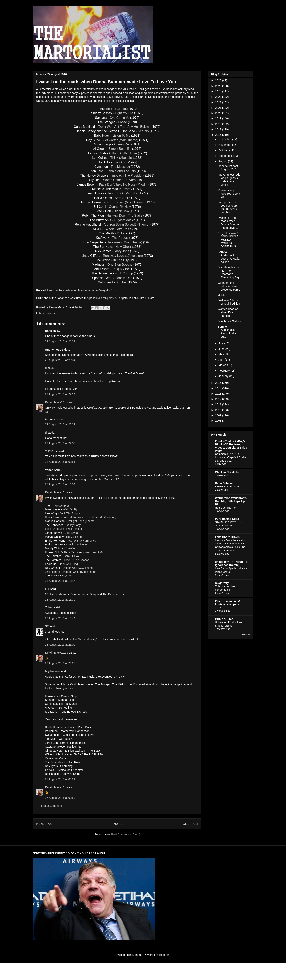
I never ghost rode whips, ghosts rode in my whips (229, 179)
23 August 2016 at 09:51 (60, 461)
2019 (218, 118)
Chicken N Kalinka (227, 472)
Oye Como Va (119, 117)
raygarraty (222, 583)
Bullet (121, 233)
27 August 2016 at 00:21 (60, 779)
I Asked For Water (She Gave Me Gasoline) (89, 517)
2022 (218, 102)
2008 (218, 420)
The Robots (120, 237)
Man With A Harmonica (82, 540)
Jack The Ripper (70, 513)
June (221, 349)
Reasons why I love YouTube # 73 (229, 194)
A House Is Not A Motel (67, 528)
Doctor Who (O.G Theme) (78, 567)
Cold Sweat (71, 532)
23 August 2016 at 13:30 (60, 599)
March (222, 365)
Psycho (66, 575)
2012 (218, 399)
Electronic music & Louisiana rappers (227, 603)
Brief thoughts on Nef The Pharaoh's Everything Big (228, 272)
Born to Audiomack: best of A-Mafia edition (228, 257)
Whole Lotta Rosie (118, 229)
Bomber (121, 282)
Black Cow (121, 211)
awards (50, 313)
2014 (218, 388)
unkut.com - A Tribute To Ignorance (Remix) (231, 563)
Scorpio (143, 131)
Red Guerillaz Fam (226, 507)
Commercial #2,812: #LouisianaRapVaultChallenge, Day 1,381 (231, 457)
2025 (218, 86)
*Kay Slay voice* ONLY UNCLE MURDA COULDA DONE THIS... (228, 240)
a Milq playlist (109, 298)
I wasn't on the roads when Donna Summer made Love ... (229, 222)
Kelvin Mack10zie (56, 402)
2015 (218, 382)
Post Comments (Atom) (125, 834)
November (225, 144)
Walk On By (70, 509)
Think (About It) (121, 157)
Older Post (190, 824)
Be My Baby (73, 525)
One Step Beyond (119, 264)
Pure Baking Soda (227, 518)
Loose (122, 122)
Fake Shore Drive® (227, 537)
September (225, 155)
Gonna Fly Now (120, 206)
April (221, 359)
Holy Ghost (123, 246)
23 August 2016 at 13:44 (60, 618)
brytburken (52, 671)
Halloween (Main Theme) (124, 242)
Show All (246, 634)
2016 (218, 134)
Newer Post (44, 824)
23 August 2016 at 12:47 (60, 580)
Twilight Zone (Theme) (81, 521)
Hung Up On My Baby (122, 193)
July (221, 343)
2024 (218, 91)
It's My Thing (74, 536)
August (223, 161)
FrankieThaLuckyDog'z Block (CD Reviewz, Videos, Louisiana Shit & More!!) (231, 446)
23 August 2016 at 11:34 (60, 484)
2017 (218, 129)
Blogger (164, 954)
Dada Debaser (224, 483)
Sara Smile (122, 198)
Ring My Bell (121, 269)
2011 (218, 404)
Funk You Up (124, 273)
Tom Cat (70, 548)
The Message (120, 166)
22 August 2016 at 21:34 (60, 360)
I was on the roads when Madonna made (81, 290)
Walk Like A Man (95, 552)
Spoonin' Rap (122, 278)
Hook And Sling (68, 564)
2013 (218, 393)
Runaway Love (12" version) (123, 255)
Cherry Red (122, 144)
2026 (218, 80)
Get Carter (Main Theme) (120, 140)
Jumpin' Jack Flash (77, 544)
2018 (218, 124)
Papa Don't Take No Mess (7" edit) (123, 184)
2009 (218, 415)
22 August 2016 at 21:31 (60, 341)
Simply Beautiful (119, 148)
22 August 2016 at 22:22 (60, 424)
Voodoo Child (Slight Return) (80, 571)
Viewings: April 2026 (227, 486)
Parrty (128, 189)
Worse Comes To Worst (119, 180)
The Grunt (120, 162)
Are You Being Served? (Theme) (126, 224)
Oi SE (221, 294)
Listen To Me (121, 135)
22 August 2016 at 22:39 (60, 443)
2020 (218, 113)
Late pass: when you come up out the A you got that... (228, 207)
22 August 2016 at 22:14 (60, 394)
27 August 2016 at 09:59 (60, 797)
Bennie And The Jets (121, 171)
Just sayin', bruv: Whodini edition (229, 302)
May (221, 354)
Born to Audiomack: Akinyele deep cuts (228, 331)
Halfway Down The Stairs (124, 215)
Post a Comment (51, 805)
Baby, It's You (72, 556)
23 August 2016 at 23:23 (60, 663)
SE (47, 626)
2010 (218, 410)
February (224, 370)
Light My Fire (124, 113)
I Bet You (121, 108)
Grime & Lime (224, 619)
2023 (218, 96)
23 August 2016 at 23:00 (60, 644)
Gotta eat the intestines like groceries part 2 (229, 286)
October (223, 150)
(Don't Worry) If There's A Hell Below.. (124, 126)
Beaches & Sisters (229, 321)
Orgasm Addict (124, 220)
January (223, 376)
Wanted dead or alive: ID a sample (228, 312)
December (225, 139)
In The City (121, 260)
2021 (218, 107)
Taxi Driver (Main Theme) (126, 202)
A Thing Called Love (123, 153)
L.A (47, 589)
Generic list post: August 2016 (228, 167)
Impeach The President (127, 175)
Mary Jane (121, 251)
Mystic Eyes (62, 505)
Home (117, 824)
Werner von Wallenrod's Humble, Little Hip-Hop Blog (231, 501)
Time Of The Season (76, 560)
